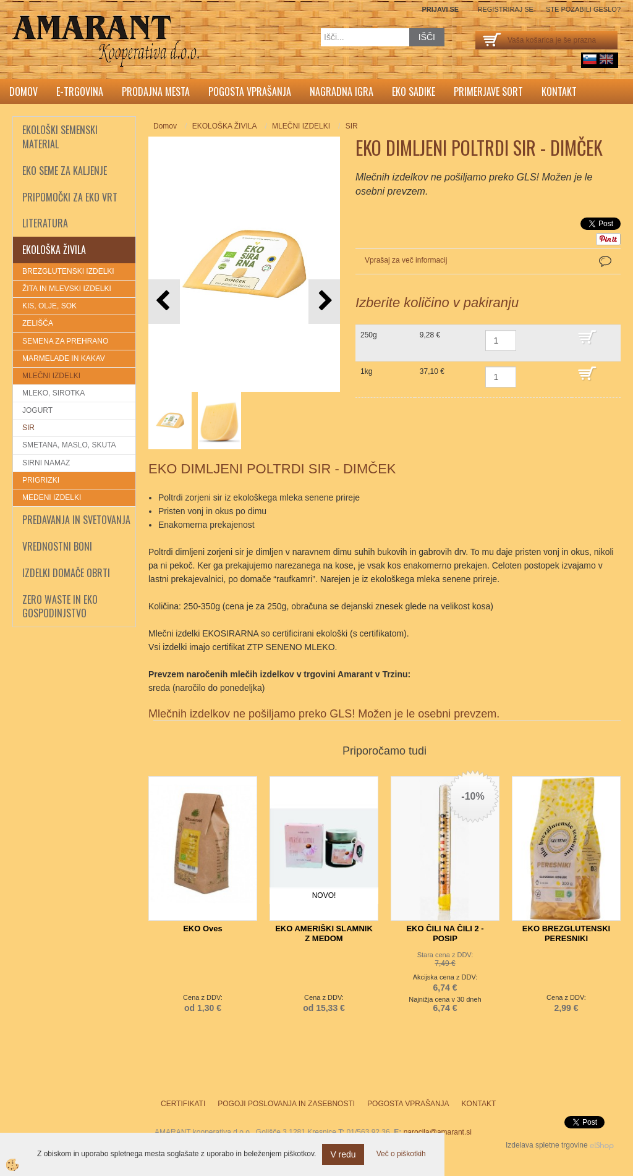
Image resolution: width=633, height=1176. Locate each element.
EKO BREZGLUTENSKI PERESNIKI (566, 933)
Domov (23, 91)
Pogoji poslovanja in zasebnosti (286, 1103)
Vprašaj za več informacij (406, 260)
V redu (342, 1154)
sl (590, 59)
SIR (28, 427)
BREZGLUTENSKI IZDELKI (68, 271)
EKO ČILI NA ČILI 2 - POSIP (444, 933)
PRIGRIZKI (40, 480)
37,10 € (432, 371)
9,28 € (430, 335)
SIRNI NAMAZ (46, 463)
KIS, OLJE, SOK (49, 306)
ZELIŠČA (37, 323)
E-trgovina (79, 91)
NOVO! (324, 895)
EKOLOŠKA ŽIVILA (224, 126)
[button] (324, 301)
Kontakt (559, 91)
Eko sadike (413, 91)
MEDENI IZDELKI (51, 497)
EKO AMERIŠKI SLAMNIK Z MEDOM (324, 933)
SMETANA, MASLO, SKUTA (69, 445)
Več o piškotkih (401, 1153)
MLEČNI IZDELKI (51, 375)
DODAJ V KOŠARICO (596, 343)
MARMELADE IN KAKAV (63, 358)
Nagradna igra (341, 91)
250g (368, 335)
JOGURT (37, 410)
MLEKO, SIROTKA (53, 393)
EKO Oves (203, 928)
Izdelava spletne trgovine (547, 1145)
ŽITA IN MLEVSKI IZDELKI (66, 288)
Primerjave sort (488, 91)
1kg (366, 371)
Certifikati (183, 1103)
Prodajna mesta (156, 91)
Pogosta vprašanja (249, 91)
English (606, 59)
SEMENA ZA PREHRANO (65, 341)
